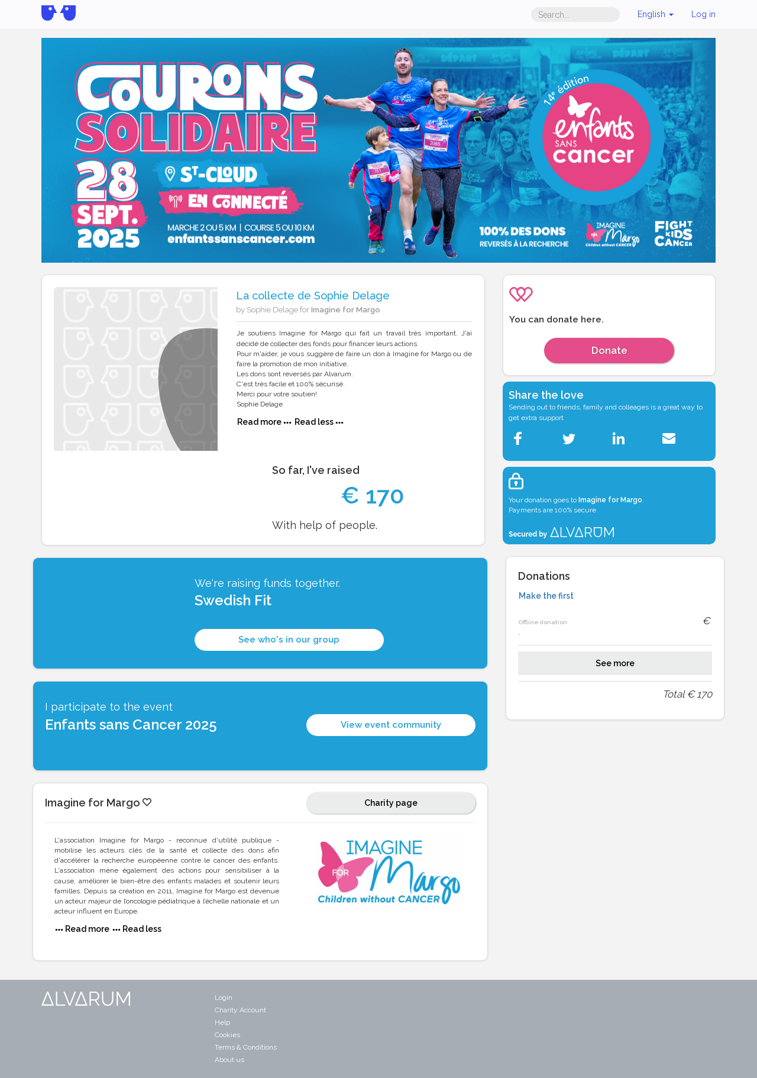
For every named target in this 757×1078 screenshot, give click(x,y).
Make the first (546, 596)
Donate (609, 350)
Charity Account (240, 1010)
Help (222, 1022)
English (656, 14)
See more (615, 663)
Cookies (227, 1035)
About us (229, 1060)
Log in (703, 14)
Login (223, 997)
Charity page (391, 803)
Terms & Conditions (246, 1047)
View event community (391, 724)
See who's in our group (288, 639)
